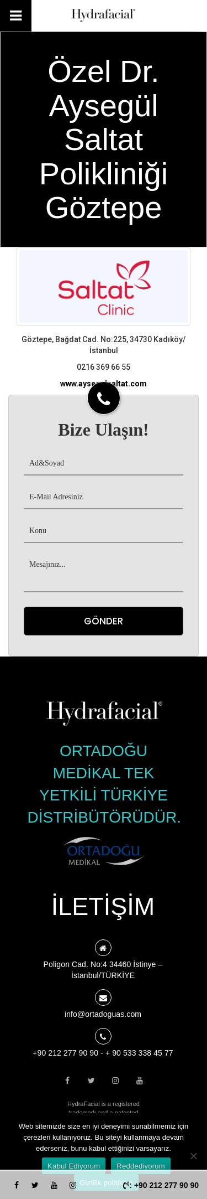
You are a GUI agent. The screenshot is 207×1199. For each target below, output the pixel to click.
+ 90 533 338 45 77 (139, 1052)
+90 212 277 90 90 (65, 1052)
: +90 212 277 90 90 (161, 1185)
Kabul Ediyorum (73, 1166)
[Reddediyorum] (193, 1155)
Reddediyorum (140, 1166)
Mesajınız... (103, 573)
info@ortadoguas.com (103, 1014)
